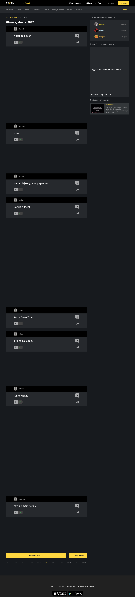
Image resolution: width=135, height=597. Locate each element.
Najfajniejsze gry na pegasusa (31, 183)
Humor (18, 10)
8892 (84, 563)
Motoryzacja (79, 10)
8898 (39, 563)
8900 (24, 563)
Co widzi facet (22, 206)
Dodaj (27, 3)
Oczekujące (76, 3)
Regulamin (71, 586)
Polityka (46, 10)
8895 (61, 563)
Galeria (26, 10)
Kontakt (51, 586)
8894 (69, 563)
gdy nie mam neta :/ (25, 505)
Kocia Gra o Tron (23, 317)
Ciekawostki (36, 10)
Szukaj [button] (124, 10)
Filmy (89, 3)
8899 (31, 563)
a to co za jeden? (23, 340)
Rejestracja (123, 3)
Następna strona (36, 556)
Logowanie (112, 3)
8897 (46, 563)
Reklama (61, 586)
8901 (16, 563)
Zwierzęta (9, 10)
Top (99, 3)
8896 (54, 563)
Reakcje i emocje (58, 10)
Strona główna (11, 17)
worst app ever (22, 35)
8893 (76, 563)
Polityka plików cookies (86, 586)
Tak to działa (21, 395)
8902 (9, 563)
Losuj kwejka (78, 556)
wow (16, 133)
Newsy (69, 10)
